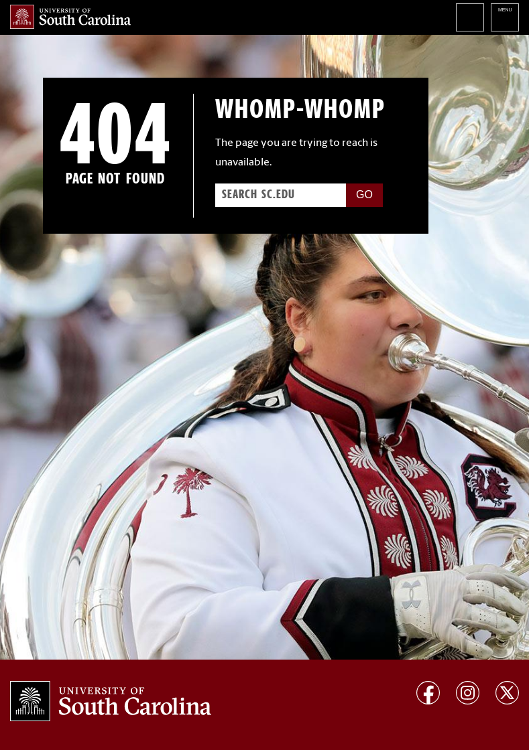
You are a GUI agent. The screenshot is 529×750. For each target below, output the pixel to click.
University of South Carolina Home (70, 16)
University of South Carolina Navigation (505, 17)
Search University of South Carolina (470, 17)
